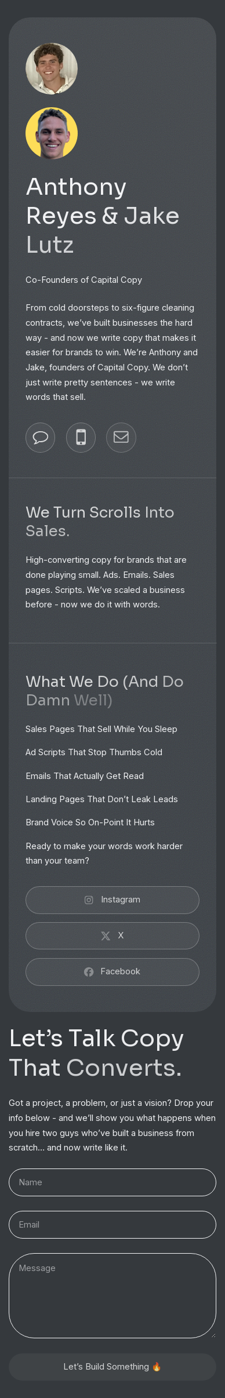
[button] (40, 437)
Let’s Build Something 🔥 (112, 1366)
